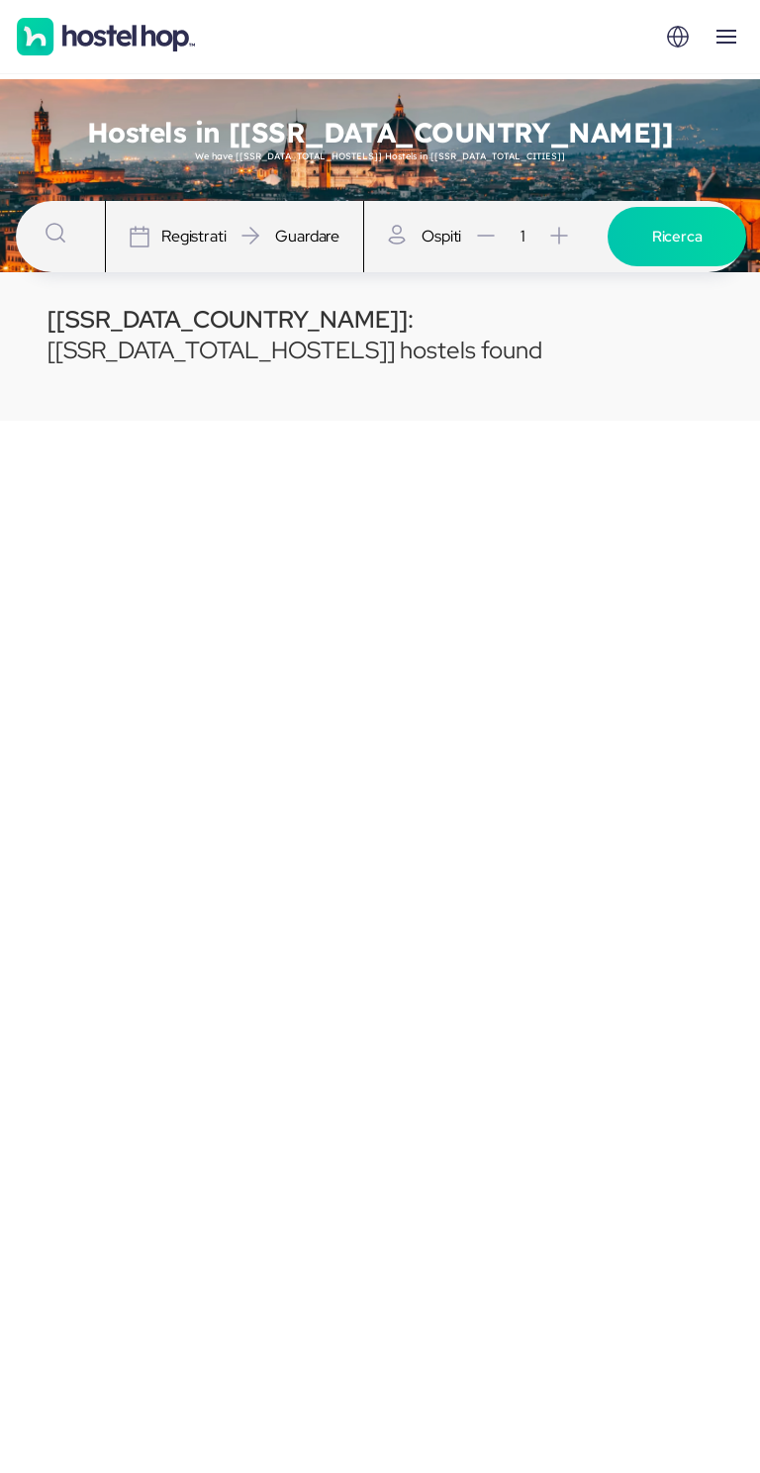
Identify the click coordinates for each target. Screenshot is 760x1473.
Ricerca (677, 236)
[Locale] (678, 36)
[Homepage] (105, 36)
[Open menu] (726, 36)
